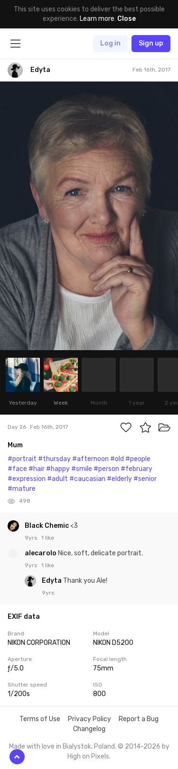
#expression (27, 479)
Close (126, 19)
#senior (145, 479)
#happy (58, 469)
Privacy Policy (89, 719)
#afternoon (90, 459)
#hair (36, 469)
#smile (81, 469)
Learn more (97, 19)
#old (117, 459)
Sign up (151, 43)
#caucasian (87, 479)
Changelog (89, 729)
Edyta (52, 581)
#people (137, 459)
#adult (57, 479)
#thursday (54, 459)
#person (106, 469)
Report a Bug (139, 719)
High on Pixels (88, 756)
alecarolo (41, 553)
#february (136, 469)
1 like (47, 537)
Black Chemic (47, 526)
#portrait (22, 459)
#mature (22, 489)
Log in (110, 43)
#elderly (119, 479)
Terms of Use (39, 719)
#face (17, 469)
